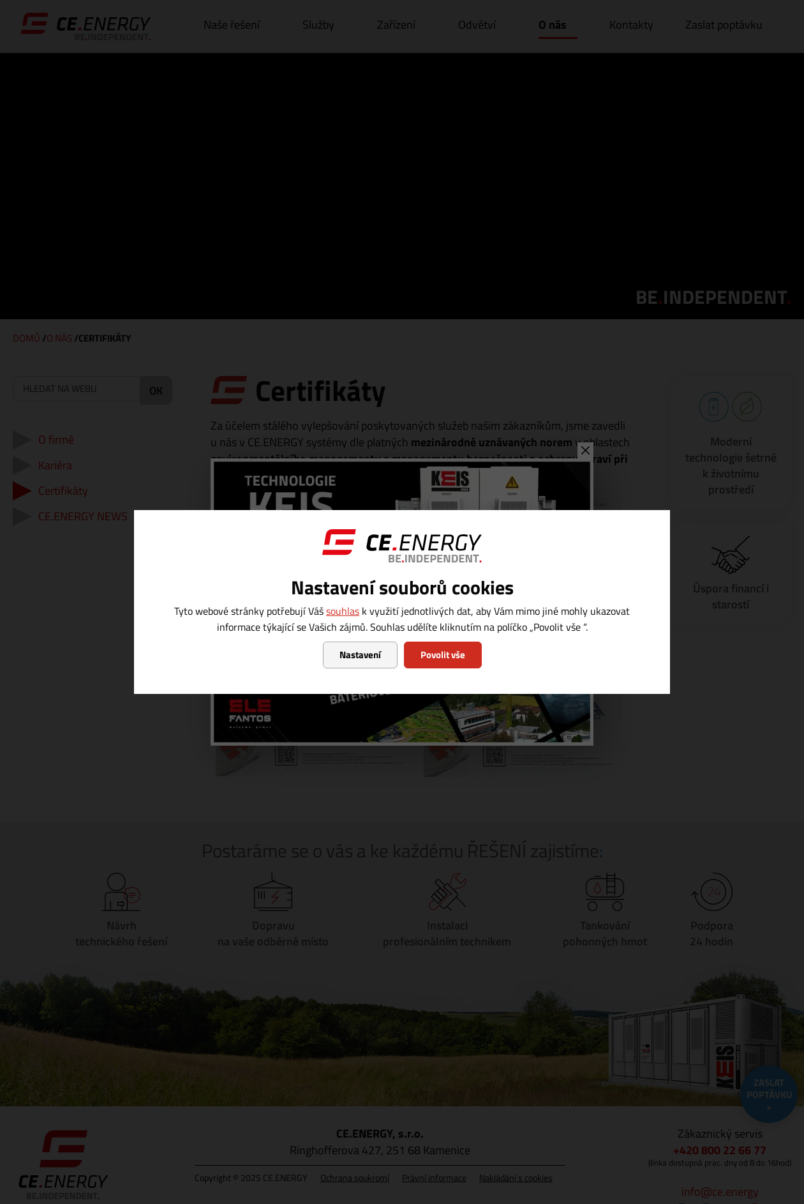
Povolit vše (443, 654)
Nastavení (360, 654)
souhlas (342, 611)
